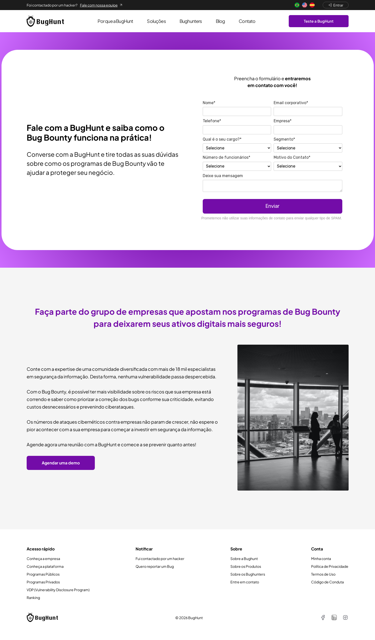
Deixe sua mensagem (223, 175)
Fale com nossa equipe (101, 5)
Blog (220, 21)
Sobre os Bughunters (247, 574)
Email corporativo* (291, 102)
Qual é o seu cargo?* (222, 139)
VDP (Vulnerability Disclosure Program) (58, 589)
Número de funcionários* (226, 157)
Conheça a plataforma (45, 566)
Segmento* (284, 139)
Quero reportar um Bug (155, 566)
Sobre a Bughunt (244, 558)
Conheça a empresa (43, 558)
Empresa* (282, 120)
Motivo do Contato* (292, 157)
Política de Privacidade (329, 566)
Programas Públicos (43, 574)
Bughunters (191, 21)
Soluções (156, 21)
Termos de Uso (323, 574)
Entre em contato (244, 582)
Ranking (33, 597)
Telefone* (212, 120)
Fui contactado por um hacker (160, 558)
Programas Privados (43, 582)
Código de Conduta (327, 582)
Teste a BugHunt (319, 21)
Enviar (272, 206)
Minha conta (321, 558)
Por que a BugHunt (115, 21)
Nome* (209, 102)
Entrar (335, 5)
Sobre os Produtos (245, 566)
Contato (247, 21)
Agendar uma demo (61, 462)
